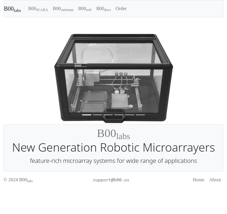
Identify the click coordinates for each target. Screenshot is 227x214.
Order (121, 8)
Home (198, 179)
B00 (12, 9)
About (215, 179)
